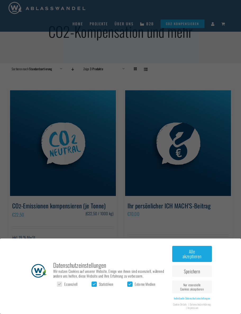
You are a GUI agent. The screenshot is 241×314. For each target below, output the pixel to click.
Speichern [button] (192, 271)
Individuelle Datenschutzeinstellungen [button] (192, 298)
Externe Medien (141, 284)
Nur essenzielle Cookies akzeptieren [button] (192, 286)
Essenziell (67, 284)
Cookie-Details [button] (180, 304)
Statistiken (102, 284)
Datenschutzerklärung (200, 304)
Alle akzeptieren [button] (192, 254)
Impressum (193, 308)
